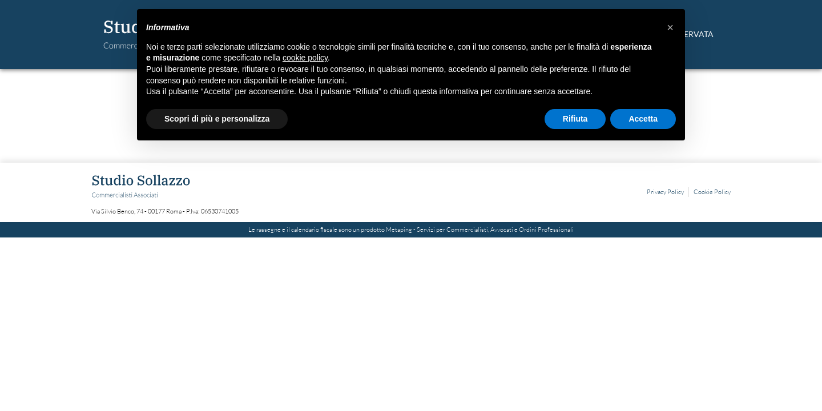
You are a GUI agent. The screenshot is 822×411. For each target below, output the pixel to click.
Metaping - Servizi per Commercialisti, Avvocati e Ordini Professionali (480, 229)
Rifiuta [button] (575, 118)
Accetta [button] (643, 118)
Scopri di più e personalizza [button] (216, 118)
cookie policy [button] (305, 57)
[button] (670, 27)
